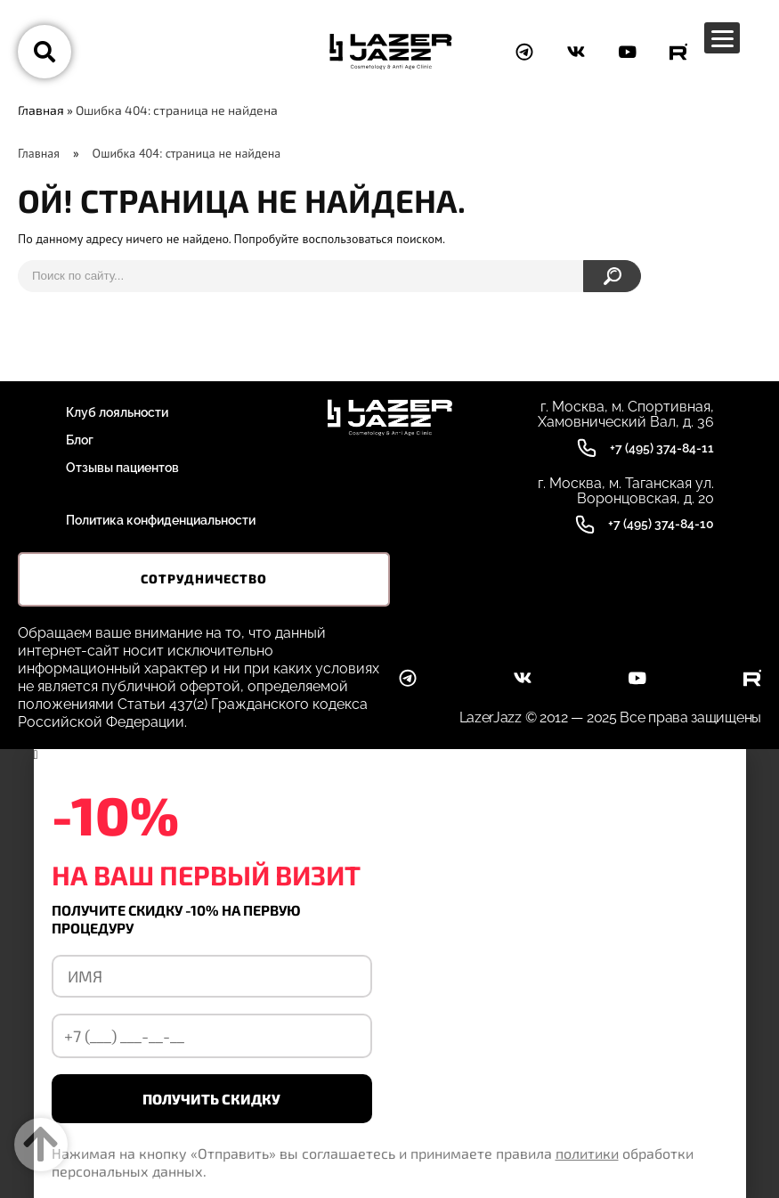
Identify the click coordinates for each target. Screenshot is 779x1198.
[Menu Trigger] (722, 37)
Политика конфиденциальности (161, 520)
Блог (79, 440)
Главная (41, 110)
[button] (390, 755)
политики (587, 1153)
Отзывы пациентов (122, 467)
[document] (389, 973)
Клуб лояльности (117, 412)
